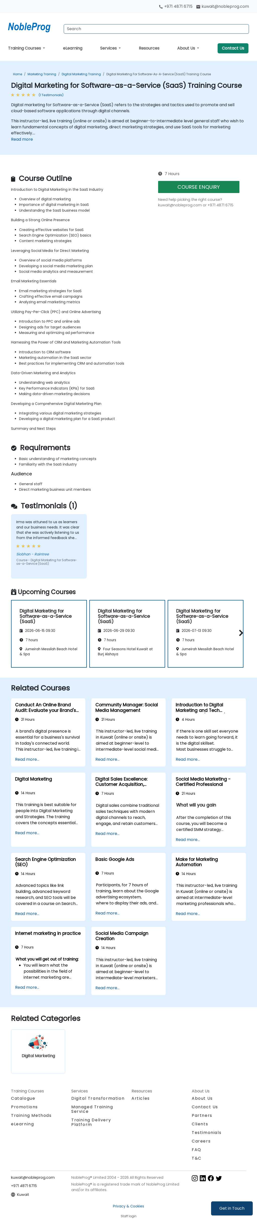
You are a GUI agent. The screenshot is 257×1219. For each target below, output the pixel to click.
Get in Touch (231, 1208)
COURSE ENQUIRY (198, 187)
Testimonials (206, 1132)
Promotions (24, 1107)
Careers (201, 1141)
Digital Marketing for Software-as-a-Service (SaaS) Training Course (158, 74)
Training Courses (25, 48)
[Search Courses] (156, 29)
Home (17, 74)
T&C (197, 1158)
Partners (202, 1115)
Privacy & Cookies (128, 1206)
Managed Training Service (92, 1109)
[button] (240, 633)
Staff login (129, 1216)
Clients (200, 1124)
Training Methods (31, 1115)
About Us (186, 48)
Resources (149, 48)
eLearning (72, 48)
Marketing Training (42, 74)
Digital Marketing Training (81, 74)
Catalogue (23, 1098)
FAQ (196, 1150)
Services (109, 48)
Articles (141, 1098)
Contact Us (233, 48)
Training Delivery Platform (91, 1122)
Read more (22, 139)
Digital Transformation (97, 1098)
